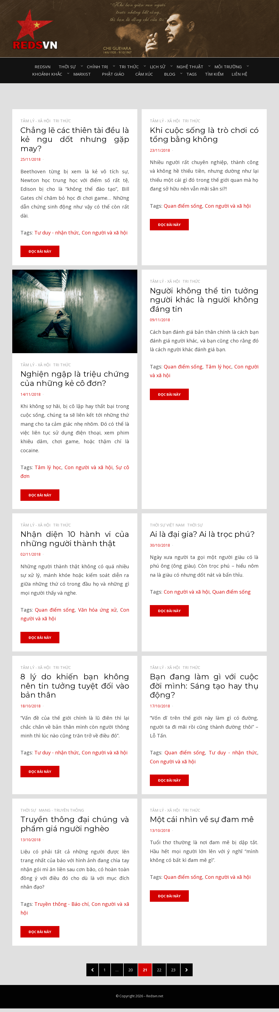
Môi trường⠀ (229, 66)
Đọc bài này (40, 251)
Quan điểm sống (183, 206)
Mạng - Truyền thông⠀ (63, 811)
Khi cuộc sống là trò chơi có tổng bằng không (204, 135)
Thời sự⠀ (69, 66)
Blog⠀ (171, 74)
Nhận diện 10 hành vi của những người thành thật (74, 539)
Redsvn (42, 66)
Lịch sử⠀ (159, 66)
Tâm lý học (48, 467)
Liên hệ (239, 74)
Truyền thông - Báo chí (61, 905)
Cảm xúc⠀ (145, 74)
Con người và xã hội (105, 232)
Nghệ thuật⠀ (191, 66)
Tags (191, 74)
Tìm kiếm (214, 74)
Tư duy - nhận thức (56, 232)
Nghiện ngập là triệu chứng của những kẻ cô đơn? (74, 379)
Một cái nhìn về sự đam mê (202, 820)
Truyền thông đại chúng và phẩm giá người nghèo (74, 825)
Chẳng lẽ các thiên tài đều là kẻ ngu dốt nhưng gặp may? (74, 139)
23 (180, 971)
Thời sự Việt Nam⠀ (168, 525)
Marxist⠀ (83, 74)
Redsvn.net (154, 999)
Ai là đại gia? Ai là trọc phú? (202, 535)
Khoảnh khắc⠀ (48, 74)
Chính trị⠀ (99, 66)
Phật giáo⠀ (114, 74)
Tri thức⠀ (130, 66)
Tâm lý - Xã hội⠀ (36, 120)
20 (131, 971)
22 (164, 971)
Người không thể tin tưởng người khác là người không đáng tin (204, 300)
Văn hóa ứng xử (97, 610)
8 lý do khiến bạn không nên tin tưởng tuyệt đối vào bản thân (74, 687)
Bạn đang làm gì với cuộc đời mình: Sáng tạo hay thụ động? (204, 687)
